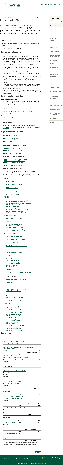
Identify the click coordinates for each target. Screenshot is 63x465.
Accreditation (53, 84)
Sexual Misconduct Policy (56, 105)
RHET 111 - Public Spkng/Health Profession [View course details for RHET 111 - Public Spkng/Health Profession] (15, 143)
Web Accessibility (25, 458)
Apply (42, 4)
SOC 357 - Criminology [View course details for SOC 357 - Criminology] (11, 327)
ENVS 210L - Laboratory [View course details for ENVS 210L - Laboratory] (12, 249)
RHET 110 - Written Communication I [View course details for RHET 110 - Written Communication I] (12, 347)
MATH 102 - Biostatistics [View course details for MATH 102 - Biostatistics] (10, 141)
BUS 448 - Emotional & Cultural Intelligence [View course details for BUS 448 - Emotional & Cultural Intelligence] (17, 209)
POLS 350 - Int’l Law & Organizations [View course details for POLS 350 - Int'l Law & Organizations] (15, 297)
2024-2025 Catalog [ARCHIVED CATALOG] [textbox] (26, 14)
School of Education (54, 44)
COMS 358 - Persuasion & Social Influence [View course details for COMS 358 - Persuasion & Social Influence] (16, 225)
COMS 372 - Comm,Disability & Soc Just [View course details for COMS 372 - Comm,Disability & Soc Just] (15, 230)
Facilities (52, 122)
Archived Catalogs (54, 126)
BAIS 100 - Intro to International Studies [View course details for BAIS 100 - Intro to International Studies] (16, 279)
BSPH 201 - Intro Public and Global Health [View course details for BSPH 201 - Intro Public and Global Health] (15, 148)
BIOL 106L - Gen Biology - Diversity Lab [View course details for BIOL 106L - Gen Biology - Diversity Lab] (15, 184)
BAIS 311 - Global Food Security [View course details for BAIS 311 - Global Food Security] (13, 290)
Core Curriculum (54, 71)
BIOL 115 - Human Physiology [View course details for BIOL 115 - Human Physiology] (11, 138)
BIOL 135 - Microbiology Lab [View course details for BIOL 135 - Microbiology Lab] (13, 191)
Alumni (54, 4)
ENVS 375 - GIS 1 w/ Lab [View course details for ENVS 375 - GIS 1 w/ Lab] (11, 265)
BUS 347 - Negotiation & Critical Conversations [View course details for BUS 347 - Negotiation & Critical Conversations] (17, 204)
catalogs (18, 463)
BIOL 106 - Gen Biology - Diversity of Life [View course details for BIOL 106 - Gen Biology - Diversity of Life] (16, 181)
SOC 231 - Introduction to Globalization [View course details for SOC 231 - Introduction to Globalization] (15, 311)
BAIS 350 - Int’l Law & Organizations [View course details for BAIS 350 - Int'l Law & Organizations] (15, 294)
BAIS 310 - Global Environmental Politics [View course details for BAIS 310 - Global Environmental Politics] (16, 289)
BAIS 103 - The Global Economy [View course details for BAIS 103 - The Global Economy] (14, 282)
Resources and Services (55, 109)
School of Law (53, 47)
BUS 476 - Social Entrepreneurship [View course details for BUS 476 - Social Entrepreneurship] (14, 211)
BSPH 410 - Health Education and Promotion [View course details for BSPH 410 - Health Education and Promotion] (15, 159)
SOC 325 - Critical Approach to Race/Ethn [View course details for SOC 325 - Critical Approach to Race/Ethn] (16, 319)
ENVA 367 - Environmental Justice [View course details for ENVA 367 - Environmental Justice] (14, 236)
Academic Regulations (55, 87)
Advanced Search (53, 25)
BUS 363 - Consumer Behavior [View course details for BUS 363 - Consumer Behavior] (13, 206)
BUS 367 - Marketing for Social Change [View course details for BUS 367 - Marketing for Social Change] (15, 208)
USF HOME (52, 34)
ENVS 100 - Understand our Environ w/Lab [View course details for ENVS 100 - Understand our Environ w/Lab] (16, 239)
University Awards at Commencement (55, 114)
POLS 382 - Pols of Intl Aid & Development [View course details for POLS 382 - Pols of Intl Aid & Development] (16, 300)
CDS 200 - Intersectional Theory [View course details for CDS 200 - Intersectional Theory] (14, 218)
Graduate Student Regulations (54, 97)
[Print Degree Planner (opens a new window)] (35, 17)
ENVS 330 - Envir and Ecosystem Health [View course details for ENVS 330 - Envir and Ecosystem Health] (16, 258)
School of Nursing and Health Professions (55, 56)
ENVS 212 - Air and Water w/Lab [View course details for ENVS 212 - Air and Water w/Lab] (14, 252)
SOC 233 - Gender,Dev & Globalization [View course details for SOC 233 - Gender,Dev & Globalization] (15, 312)
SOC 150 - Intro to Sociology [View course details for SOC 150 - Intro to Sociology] (13, 306)
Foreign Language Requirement (54, 75)
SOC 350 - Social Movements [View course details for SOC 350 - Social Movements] (13, 323)
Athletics (50, 4)
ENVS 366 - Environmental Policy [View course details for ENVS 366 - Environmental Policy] (14, 263)
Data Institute (53, 118)
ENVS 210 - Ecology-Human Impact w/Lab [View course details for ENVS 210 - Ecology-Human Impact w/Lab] (16, 245)
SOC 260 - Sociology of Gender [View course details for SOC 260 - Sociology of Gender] (13, 314)
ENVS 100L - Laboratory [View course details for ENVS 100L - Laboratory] (12, 242)
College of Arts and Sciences (54, 39)
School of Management (55, 51)
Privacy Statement (17, 458)
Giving (59, 4)
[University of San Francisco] (12, 7)
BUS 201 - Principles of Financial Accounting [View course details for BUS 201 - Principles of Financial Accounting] (17, 200)
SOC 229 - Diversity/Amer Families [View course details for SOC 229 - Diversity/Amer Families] (14, 309)
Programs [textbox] (52, 20)
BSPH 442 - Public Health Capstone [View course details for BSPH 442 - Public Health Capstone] (13, 165)
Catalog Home (53, 31)
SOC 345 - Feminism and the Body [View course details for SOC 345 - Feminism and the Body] (14, 320)
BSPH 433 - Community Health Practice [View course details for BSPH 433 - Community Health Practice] (14, 162)
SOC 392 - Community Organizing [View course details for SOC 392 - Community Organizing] (14, 330)
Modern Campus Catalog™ (42, 463)
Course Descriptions (55, 80)
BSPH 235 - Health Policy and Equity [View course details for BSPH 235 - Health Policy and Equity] (13, 153)
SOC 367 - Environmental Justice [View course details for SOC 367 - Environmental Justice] (14, 328)
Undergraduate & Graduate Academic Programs (18, 25)
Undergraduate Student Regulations (55, 92)
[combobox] (30, 15)
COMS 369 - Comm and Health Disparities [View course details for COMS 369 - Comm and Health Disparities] (16, 229)
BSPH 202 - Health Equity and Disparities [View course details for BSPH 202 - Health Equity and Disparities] (14, 150)
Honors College (54, 67)
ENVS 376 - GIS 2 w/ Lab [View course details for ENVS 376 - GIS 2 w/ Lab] (11, 266)
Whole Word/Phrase (55, 23)
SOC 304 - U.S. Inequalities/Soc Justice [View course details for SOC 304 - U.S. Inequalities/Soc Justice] (15, 315)
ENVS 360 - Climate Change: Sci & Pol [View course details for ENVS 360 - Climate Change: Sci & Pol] (15, 262)
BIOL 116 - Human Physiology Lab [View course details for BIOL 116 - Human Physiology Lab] (12, 140)
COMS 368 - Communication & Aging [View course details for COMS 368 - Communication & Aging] (15, 227)
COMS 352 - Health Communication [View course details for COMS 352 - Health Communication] (14, 224)
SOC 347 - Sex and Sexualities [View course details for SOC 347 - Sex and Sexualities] (13, 322)
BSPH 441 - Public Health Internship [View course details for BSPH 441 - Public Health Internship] (13, 164)
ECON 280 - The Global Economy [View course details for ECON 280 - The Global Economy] (14, 286)
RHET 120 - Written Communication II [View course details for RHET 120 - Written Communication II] (17, 359)
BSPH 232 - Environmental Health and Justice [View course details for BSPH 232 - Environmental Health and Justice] (15, 152)
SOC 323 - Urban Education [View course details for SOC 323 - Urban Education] (12, 317)
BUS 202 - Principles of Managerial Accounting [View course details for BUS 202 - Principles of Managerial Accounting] (17, 201)
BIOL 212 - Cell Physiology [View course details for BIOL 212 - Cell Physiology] (12, 194)
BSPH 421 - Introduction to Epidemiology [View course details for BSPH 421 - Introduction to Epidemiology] (14, 160)
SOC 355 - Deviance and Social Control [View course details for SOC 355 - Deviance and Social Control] (15, 325)
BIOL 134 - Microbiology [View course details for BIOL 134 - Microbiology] (12, 187)
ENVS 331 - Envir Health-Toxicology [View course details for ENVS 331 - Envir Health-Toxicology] (15, 260)
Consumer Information (8, 458)
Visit (46, 4)
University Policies (54, 102)
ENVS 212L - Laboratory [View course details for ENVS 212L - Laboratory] (12, 255)
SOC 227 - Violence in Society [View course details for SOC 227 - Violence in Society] (13, 307)
